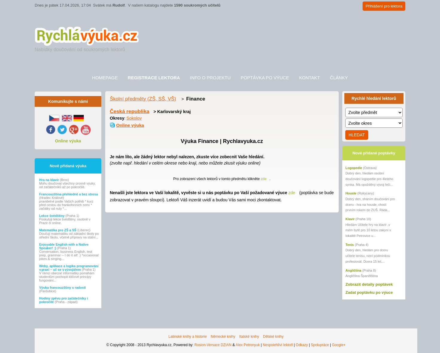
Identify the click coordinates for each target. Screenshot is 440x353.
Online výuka (68, 141)
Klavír (350, 219)
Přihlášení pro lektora (384, 6)
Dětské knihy (273, 336)
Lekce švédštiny (52, 215)
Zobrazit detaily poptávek (369, 284)
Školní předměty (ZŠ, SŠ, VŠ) (143, 99)
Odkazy (302, 345)
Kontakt (309, 77)
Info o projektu (210, 77)
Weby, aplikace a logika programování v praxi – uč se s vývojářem (68, 267)
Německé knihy (223, 336)
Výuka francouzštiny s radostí (62, 287)
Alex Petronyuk (248, 345)
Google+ (339, 345)
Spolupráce (320, 345)
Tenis (350, 245)
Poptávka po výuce (265, 77)
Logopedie (354, 168)
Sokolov (134, 118)
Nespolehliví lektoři (278, 345)
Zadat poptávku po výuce (369, 292)
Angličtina (353, 270)
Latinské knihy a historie (188, 336)
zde (263, 179)
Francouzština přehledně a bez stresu (68, 194)
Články (339, 77)
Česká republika (129, 111)
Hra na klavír (49, 180)
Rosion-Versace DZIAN (212, 345)
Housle (351, 193)
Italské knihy (249, 336)
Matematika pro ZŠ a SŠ (58, 230)
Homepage (105, 77)
